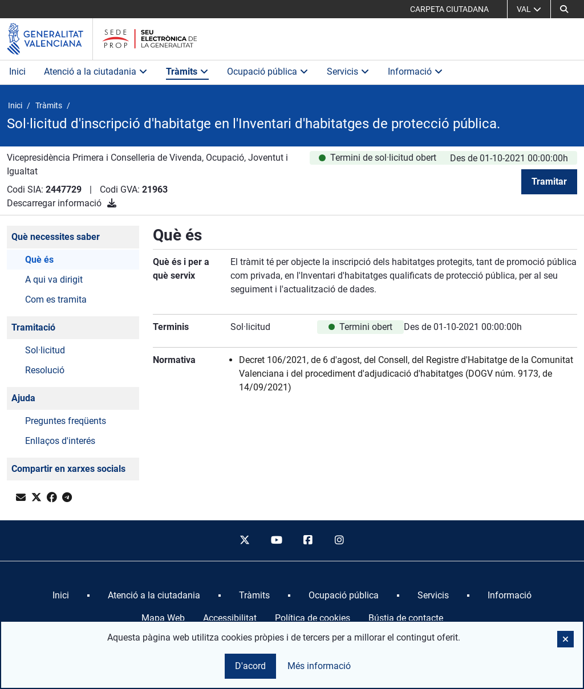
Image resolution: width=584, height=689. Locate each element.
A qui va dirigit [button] (54, 279)
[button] (564, 9)
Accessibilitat (230, 618)
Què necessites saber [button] (55, 236)
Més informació (319, 666)
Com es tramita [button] (56, 299)
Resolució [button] (44, 370)
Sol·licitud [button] (45, 350)
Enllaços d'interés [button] (60, 440)
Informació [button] (415, 71)
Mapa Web (163, 618)
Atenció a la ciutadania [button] (96, 71)
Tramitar (549, 181)
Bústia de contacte (405, 618)
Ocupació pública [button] (268, 71)
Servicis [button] (348, 71)
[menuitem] (60, 595)
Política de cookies (312, 618)
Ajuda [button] (23, 398)
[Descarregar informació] (111, 203)
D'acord (250, 666)
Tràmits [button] (187, 71)
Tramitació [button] (33, 327)
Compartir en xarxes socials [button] (68, 468)
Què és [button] (39, 259)
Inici (17, 71)
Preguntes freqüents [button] (65, 420)
